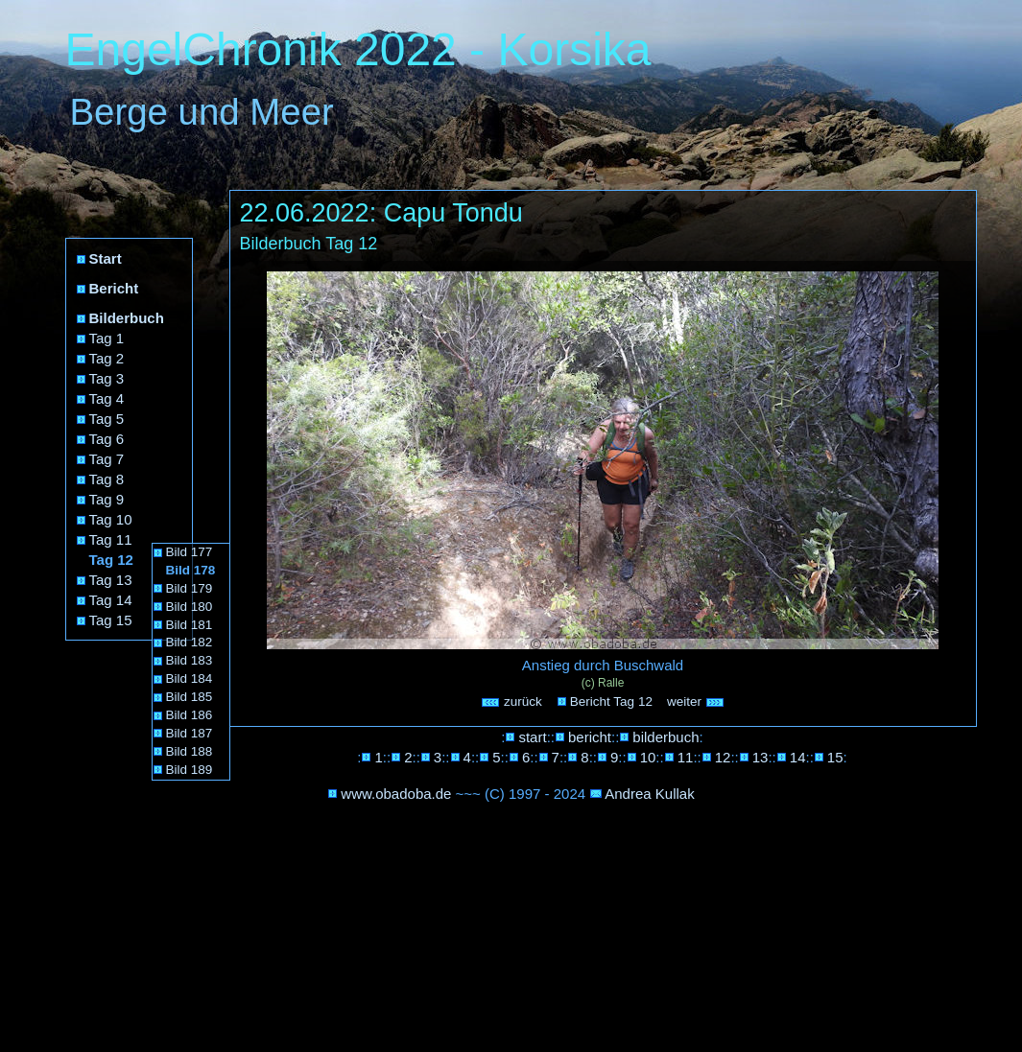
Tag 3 (107, 378)
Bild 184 (189, 678)
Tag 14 (110, 600)
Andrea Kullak (649, 793)
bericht (589, 737)
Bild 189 (189, 769)
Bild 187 (189, 733)
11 (685, 757)
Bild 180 (189, 606)
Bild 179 (189, 588)
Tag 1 (107, 338)
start (532, 737)
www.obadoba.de (396, 793)
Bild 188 (189, 751)
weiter (696, 701)
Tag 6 (107, 439)
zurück (511, 701)
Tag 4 (107, 398)
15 (835, 757)
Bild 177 (189, 552)
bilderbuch (665, 737)
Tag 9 (107, 499)
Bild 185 (189, 697)
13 (760, 757)
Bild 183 (189, 660)
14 (798, 757)
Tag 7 (107, 459)
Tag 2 (107, 358)
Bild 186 (189, 715)
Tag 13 (110, 580)
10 (648, 757)
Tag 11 (110, 539)
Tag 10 (110, 519)
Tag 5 (107, 418)
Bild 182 (189, 642)
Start (105, 258)
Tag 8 (107, 479)
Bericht (114, 288)
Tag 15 (110, 620)
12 (723, 757)
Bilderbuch (126, 318)
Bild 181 (189, 625)
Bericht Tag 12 (611, 701)
